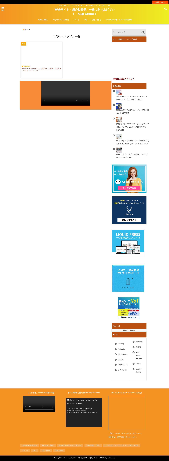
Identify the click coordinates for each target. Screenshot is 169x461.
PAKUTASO (122, 365)
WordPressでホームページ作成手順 (119, 20)
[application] (84, 412)
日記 (35, 451)
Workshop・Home (48, 445)
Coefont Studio (139, 370)
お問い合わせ (160, 2)
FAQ (85, 20)
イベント (76, 20)
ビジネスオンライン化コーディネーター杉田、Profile (121, 445)
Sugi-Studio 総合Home (30, 445)
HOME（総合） (43, 20)
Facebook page (129, 330)
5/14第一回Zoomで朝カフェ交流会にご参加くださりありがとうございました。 (42, 71)
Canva (138, 364)
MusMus (139, 342)
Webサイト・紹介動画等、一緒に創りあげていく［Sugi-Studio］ (84, 12)
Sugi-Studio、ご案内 (61, 20)
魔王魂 (138, 347)
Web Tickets (59, 451)
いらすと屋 (122, 370)
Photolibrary (122, 354)
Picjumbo (121, 349)
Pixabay (121, 344)
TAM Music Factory (139, 355)
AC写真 (121, 359)
